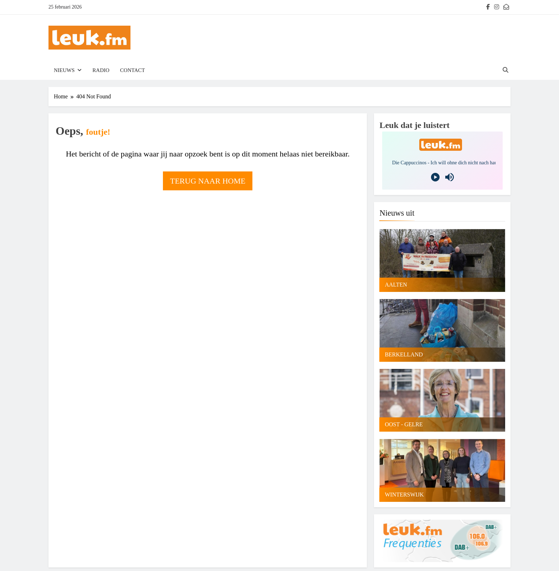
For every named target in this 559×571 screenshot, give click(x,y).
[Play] (435, 177)
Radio (100, 70)
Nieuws (64, 70)
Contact (132, 70)
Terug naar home (207, 180)
